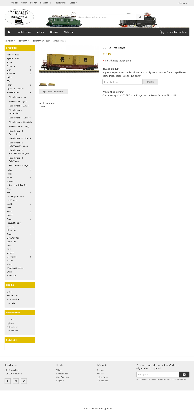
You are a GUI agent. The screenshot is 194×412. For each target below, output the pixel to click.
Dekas (10, 77)
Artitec (20, 62)
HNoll (20, 177)
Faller (20, 84)
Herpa (9, 173)
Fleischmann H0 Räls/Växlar (16, 159)
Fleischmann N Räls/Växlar (20, 121)
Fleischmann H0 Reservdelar (16, 132)
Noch (20, 211)
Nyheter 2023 (13, 54)
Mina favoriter (60, 2)
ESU (8, 80)
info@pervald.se (12, 369)
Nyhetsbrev (12, 326)
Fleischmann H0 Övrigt (19, 126)
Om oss (14, 2)
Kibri (9, 188)
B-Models (20, 73)
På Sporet (11, 230)
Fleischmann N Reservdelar (15, 111)
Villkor (24, 2)
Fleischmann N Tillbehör (19, 117)
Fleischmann (20, 92)
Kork (20, 192)
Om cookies (12, 330)
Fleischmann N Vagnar (19, 165)
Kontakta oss (45, 2)
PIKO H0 (10, 226)
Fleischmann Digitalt (18, 101)
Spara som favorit (53, 91)
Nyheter (33, 2)
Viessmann (20, 256)
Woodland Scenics (15, 267)
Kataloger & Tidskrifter (17, 184)
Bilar (20, 69)
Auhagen (20, 65)
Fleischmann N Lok (17, 96)
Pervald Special (14, 222)
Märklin (20, 203)
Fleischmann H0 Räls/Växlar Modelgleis (19, 151)
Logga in (73, 2)
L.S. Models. (12, 199)
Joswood (11, 181)
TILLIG (20, 245)
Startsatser (12, 241)
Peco (20, 218)
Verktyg (10, 252)
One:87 (10, 215)
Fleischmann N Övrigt (18, 105)
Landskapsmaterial (15, 196)
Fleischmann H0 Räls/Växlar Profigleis (18, 144)
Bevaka (150, 81)
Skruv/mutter (13, 237)
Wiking (10, 263)
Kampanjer (12, 275)
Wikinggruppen (105, 408)
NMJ (9, 207)
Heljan (20, 169)
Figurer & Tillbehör (15, 88)
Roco (20, 233)
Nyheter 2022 (13, 58)
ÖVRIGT (10, 271)
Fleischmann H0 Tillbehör (20, 138)
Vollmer (10, 260)
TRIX (20, 249)
